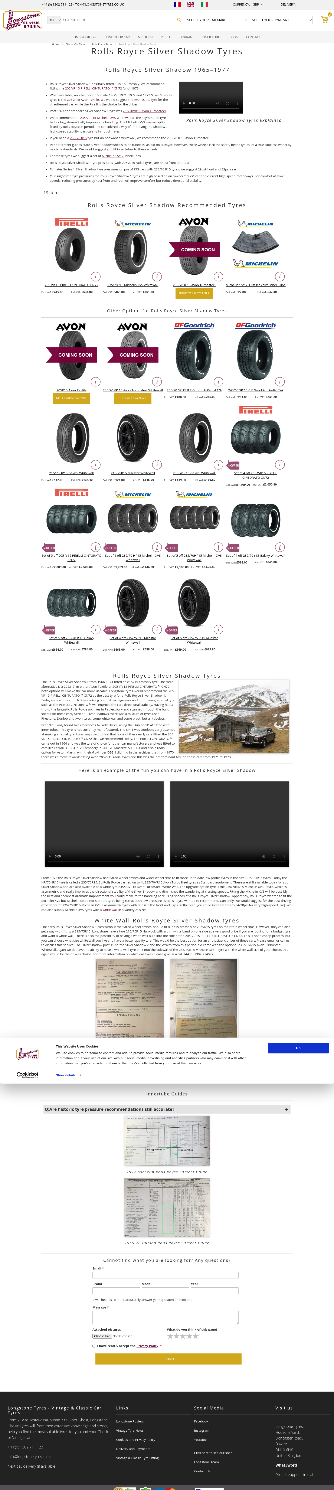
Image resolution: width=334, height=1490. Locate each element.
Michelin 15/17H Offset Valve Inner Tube (256, 285)
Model (146, 1284)
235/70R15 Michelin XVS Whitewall (105, 117)
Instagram (201, 1430)
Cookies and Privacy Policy (135, 1439)
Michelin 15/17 (113, 156)
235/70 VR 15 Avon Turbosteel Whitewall (133, 390)
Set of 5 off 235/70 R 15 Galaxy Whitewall (71, 640)
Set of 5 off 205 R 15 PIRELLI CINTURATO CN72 (71, 557)
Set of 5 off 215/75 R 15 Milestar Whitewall (194, 640)
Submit (168, 1359)
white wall (110, 910)
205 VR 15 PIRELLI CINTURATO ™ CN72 (93, 88)
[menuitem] (86, 37)
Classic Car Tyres (76, 44)
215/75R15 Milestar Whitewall (133, 473)
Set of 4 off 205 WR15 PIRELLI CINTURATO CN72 (255, 475)
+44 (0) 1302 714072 (169, 1080)
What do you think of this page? (192, 1329)
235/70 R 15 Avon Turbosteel (194, 285)
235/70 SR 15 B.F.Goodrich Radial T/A (194, 390)
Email (98, 1268)
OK (298, 1454)
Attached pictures (106, 1329)
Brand (97, 1284)
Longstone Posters (130, 1421)
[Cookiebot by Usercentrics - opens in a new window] (27, 1481)
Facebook (201, 1421)
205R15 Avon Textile (71, 390)
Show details (66, 1481)
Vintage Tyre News (130, 1430)
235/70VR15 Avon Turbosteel (144, 111)
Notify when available (194, 293)
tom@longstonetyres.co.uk (99, 4)
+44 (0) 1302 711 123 (57, 4)
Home (56, 44)
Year (194, 1284)
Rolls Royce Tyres (102, 44)
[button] (258, 4)
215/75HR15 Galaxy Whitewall (71, 473)
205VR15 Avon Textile (83, 99)
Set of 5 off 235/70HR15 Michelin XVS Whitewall (194, 557)
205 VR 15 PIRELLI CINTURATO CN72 (71, 285)
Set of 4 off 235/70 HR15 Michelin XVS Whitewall (133, 557)
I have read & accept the (125, 1346)
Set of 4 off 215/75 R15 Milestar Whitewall (133, 640)
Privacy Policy (147, 1346)
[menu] (167, 37)
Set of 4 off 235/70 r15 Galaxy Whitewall (255, 555)
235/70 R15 (78, 138)
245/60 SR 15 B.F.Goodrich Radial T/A (255, 390)
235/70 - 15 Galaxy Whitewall (194, 473)
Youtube (200, 1439)
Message (100, 1307)
